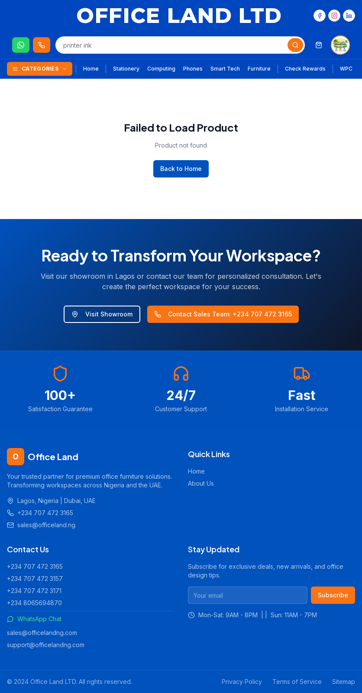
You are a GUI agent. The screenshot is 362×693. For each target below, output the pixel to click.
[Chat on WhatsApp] (20, 45)
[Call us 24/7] (41, 45)
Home (91, 68)
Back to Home (181, 168)
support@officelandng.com (45, 644)
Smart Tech (225, 68)
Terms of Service (297, 681)
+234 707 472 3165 (35, 566)
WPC (346, 68)
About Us (201, 483)
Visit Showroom (102, 314)
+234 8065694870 (34, 602)
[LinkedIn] (349, 16)
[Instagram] (334, 16)
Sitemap (343, 681)
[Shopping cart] (318, 45)
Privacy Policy (242, 681)
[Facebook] (320, 16)
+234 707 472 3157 (35, 578)
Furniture (259, 68)
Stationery (126, 68)
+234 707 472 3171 (34, 590)
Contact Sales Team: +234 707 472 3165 (223, 314)
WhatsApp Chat (34, 618)
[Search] (295, 45)
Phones (193, 68)
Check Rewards (305, 68)
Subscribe (333, 595)
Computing (161, 68)
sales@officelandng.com (42, 632)
